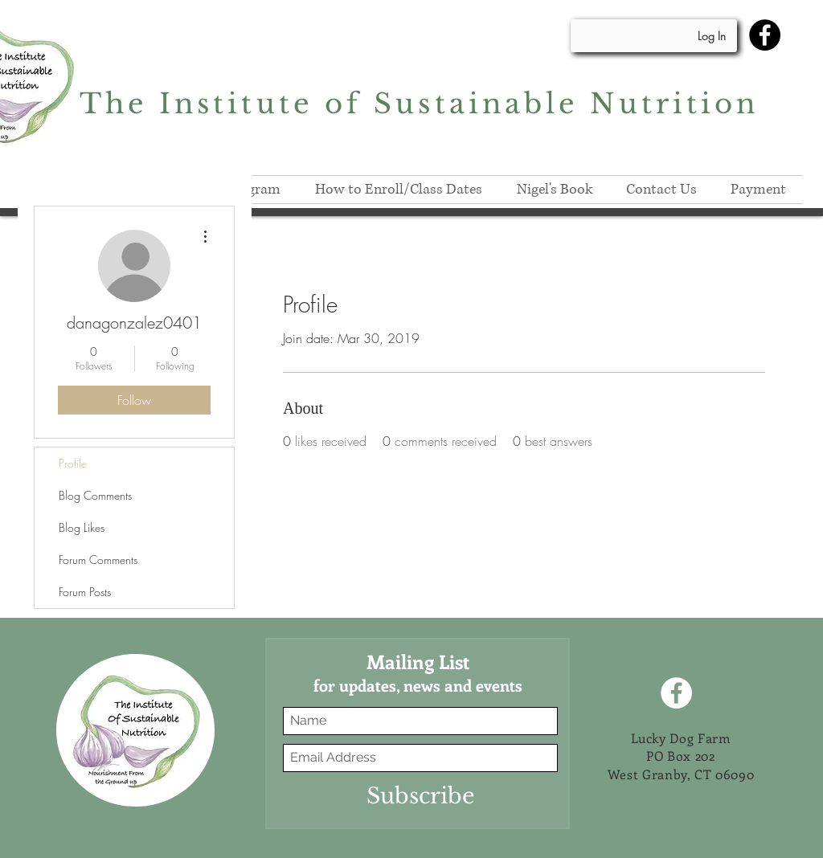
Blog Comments (95, 495)
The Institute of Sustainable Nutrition (420, 104)
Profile (73, 463)
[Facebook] (764, 35)
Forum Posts (85, 591)
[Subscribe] (420, 795)
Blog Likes (81, 527)
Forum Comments (98, 559)
